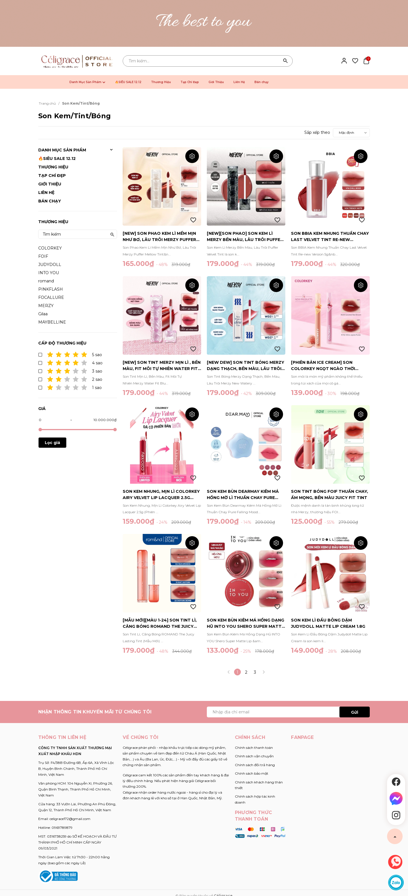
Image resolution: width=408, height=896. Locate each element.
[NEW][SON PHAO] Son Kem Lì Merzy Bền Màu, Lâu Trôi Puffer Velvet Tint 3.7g (245, 237)
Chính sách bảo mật (251, 773)
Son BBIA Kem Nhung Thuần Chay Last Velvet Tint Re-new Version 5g (330, 237)
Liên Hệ (239, 82)
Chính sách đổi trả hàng (255, 765)
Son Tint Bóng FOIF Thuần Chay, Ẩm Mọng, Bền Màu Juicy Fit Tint (329, 494)
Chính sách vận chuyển (254, 756)
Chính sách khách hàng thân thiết (259, 785)
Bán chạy (261, 82)
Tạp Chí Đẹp (189, 82)
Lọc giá (52, 442)
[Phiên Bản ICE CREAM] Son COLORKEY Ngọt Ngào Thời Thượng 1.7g (323, 366)
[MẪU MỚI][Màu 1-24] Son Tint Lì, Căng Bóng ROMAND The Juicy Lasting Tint (160, 623)
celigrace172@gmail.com (70, 819)
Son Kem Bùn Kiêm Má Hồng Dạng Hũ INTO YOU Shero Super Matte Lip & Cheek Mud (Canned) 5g (245, 623)
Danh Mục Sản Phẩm (87, 82)
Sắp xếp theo (317, 132)
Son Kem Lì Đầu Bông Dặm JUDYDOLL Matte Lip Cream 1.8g (328, 623)
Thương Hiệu (161, 82)
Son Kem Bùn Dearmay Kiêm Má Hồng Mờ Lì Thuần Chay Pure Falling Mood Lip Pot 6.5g (243, 495)
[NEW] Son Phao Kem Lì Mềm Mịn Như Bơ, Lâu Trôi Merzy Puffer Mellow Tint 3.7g (159, 237)
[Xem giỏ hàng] (366, 60)
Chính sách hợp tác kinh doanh (255, 799)
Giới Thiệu (216, 82)
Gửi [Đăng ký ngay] (354, 712)
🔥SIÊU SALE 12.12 (128, 82)
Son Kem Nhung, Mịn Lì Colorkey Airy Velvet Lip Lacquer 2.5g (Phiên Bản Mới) (161, 495)
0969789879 (62, 827)
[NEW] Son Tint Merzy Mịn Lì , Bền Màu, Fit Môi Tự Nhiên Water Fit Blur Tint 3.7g (162, 366)
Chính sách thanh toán (254, 747)
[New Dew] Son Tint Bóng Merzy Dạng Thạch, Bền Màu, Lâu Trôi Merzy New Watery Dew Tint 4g (245, 366)
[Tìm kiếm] (286, 61)
